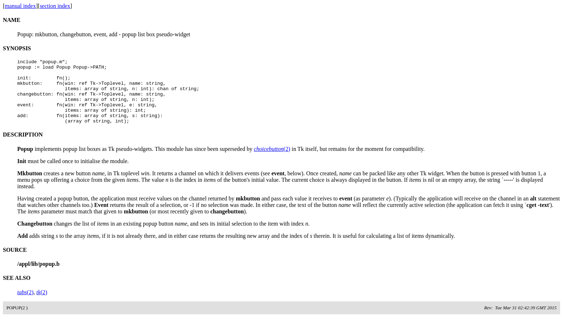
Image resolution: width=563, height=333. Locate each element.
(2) (272, 162)
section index (55, 6)
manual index (20, 6)
